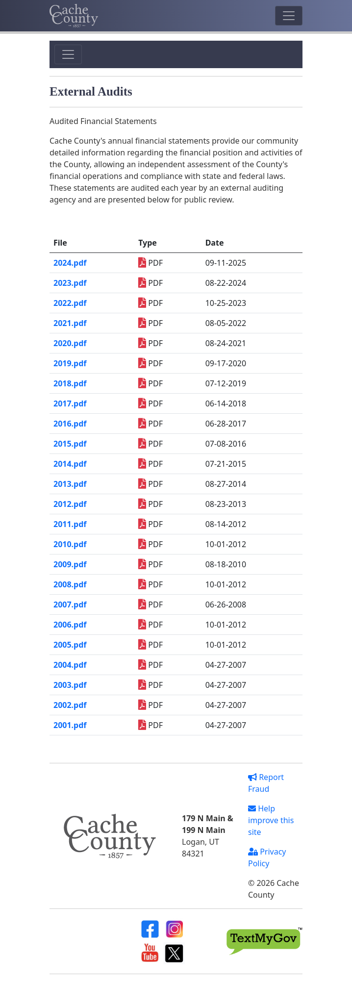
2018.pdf (70, 383)
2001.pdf (70, 725)
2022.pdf (70, 303)
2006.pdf (70, 624)
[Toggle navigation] (288, 15)
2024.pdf (70, 262)
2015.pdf (70, 443)
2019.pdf (70, 363)
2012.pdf (70, 504)
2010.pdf (70, 544)
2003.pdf (70, 685)
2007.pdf (70, 604)
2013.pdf (70, 483)
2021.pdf (70, 323)
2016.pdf (70, 423)
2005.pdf (70, 644)
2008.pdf (70, 584)
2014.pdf (70, 463)
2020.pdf (70, 343)
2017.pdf (70, 403)
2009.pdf (70, 564)
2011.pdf (70, 524)
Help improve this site (271, 820)
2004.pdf (70, 664)
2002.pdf (70, 705)
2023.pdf (70, 282)
